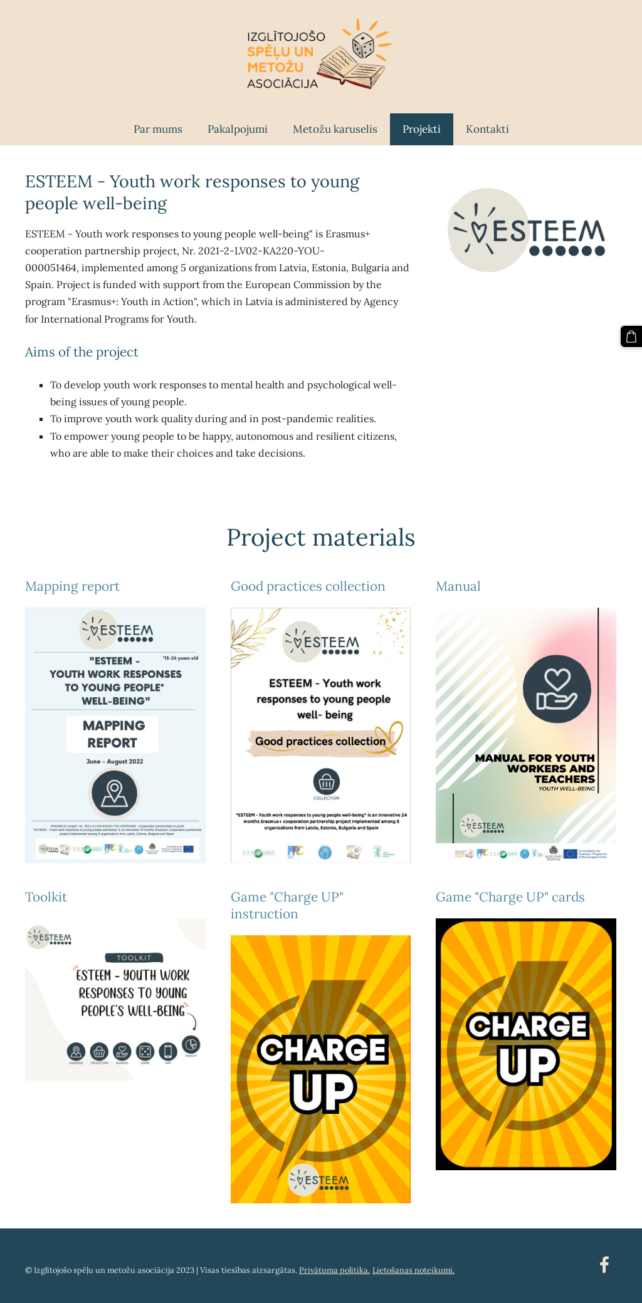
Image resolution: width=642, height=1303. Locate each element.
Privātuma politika (333, 1270)
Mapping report (72, 586)
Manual (458, 586)
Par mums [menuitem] (158, 129)
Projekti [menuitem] (422, 129)
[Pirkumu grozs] (631, 336)
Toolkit (46, 896)
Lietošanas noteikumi (412, 1270)
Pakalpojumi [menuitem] (238, 129)
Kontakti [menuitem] (487, 129)
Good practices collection (308, 586)
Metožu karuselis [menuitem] (335, 129)
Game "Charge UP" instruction (287, 905)
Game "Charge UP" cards (510, 896)
